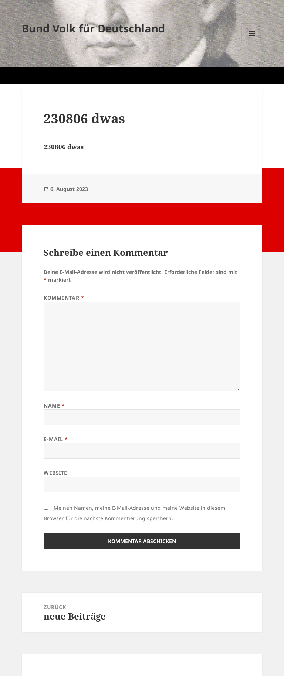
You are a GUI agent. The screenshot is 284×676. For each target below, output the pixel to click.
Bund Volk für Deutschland (93, 28)
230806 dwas (64, 147)
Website (55, 472)
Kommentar (64, 297)
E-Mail (56, 439)
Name (54, 405)
